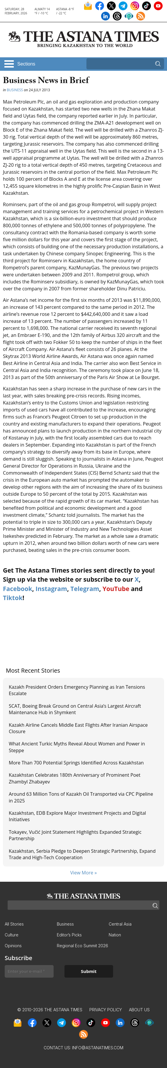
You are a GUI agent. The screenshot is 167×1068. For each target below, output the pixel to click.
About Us (139, 1009)
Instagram (51, 589)
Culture (11, 934)
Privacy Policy (105, 1009)
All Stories (14, 923)
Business (15, 89)
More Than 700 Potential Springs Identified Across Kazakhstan (76, 762)
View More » (83, 872)
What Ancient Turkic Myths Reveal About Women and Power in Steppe (77, 746)
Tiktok (13, 598)
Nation (115, 934)
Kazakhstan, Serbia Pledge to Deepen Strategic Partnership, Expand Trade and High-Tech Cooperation (82, 854)
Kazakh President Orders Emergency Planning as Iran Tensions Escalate (77, 690)
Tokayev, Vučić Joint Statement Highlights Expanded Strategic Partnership (75, 835)
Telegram (84, 589)
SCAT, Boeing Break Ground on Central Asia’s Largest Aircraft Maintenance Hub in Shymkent (75, 709)
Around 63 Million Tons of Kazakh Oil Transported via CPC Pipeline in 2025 (81, 797)
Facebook (17, 589)
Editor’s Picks (69, 934)
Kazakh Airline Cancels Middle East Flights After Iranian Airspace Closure (78, 728)
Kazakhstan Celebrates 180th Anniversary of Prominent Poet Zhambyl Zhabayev (74, 778)
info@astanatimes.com (97, 1047)
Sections (26, 63)
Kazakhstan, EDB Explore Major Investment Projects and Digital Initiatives (77, 816)
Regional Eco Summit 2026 (82, 945)
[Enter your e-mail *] (29, 971)
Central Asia (120, 923)
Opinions (13, 945)
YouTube (116, 589)
